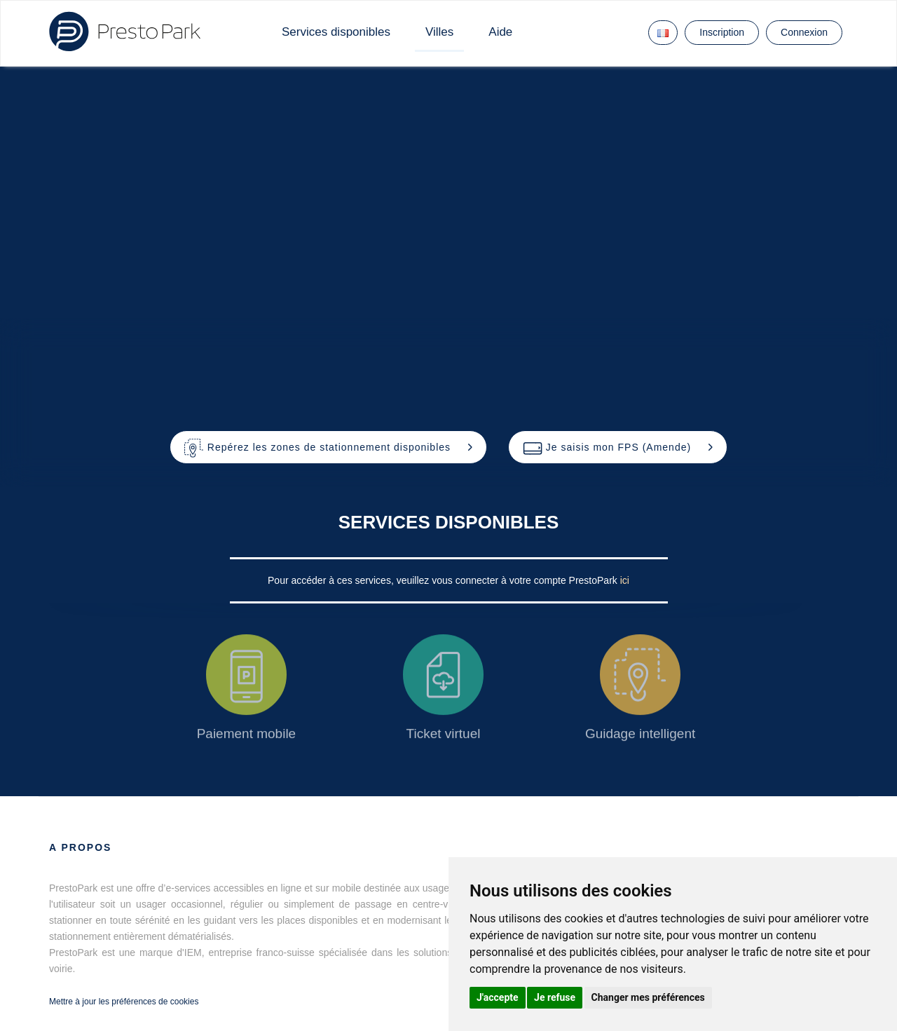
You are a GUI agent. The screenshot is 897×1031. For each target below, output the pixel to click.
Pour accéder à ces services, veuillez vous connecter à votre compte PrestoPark (444, 580)
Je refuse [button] (554, 997)
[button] (328, 447)
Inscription (721, 32)
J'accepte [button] (498, 997)
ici (624, 580)
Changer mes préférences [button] (648, 997)
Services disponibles (336, 32)
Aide (500, 32)
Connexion (804, 32)
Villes (439, 32)
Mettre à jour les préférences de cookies (123, 1001)
